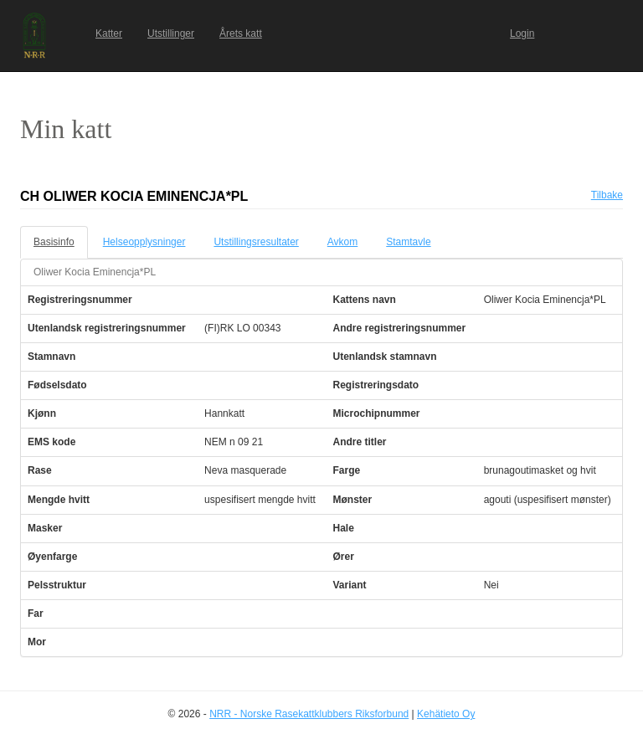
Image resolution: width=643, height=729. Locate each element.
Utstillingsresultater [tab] (255, 242)
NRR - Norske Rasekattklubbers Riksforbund (309, 714)
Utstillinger (170, 33)
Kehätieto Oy (446, 714)
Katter (108, 33)
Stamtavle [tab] (408, 242)
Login (522, 33)
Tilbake (607, 195)
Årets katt (240, 33)
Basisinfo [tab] (54, 242)
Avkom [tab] (342, 242)
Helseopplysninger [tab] (144, 242)
